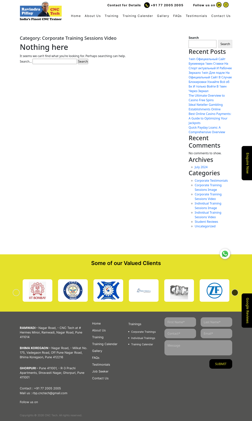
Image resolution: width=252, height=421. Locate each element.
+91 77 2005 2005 (167, 5)
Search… (26, 61)
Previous (21, 292)
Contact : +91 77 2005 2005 (40, 388)
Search (194, 38)
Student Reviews (206, 222)
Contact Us (221, 16)
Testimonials (196, 16)
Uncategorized (205, 226)
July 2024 (201, 167)
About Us (93, 16)
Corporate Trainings (143, 331)
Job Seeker (100, 371)
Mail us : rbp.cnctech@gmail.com (43, 393)
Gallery (163, 16)
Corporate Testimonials (211, 180)
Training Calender (138, 16)
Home (76, 16)
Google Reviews (248, 310)
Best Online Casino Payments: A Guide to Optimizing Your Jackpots (210, 118)
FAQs (177, 16)
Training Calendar (104, 344)
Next (231, 292)
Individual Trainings (143, 338)
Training (112, 16)
